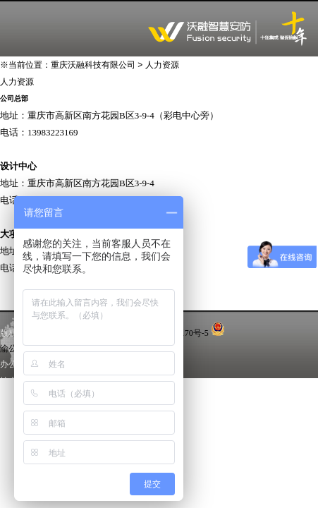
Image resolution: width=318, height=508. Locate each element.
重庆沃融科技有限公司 (93, 65)
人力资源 (162, 65)
